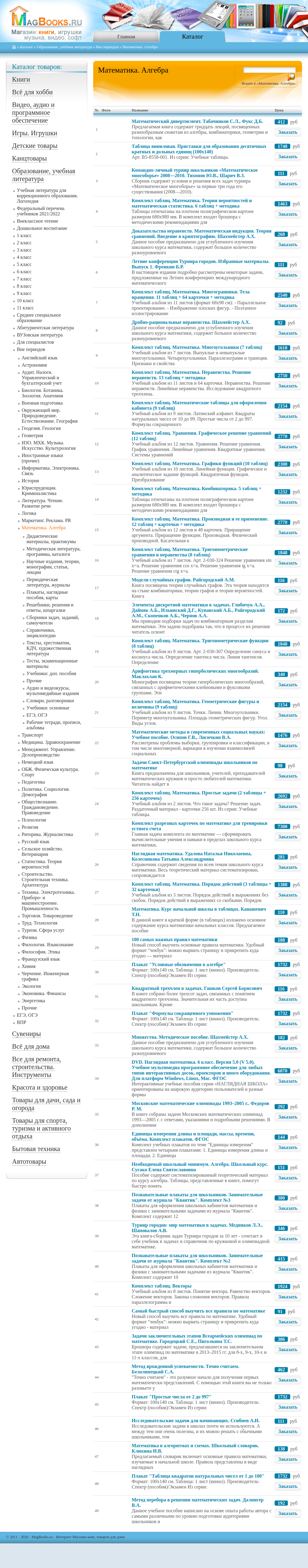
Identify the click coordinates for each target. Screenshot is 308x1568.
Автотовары (29, 1161)
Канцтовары (29, 158)
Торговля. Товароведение (47, 915)
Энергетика (33, 1000)
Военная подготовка (42, 402)
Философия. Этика (41, 951)
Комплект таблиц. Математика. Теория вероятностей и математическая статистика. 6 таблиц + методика (192, 203)
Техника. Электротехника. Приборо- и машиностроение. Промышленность (48, 900)
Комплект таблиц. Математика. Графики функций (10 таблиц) (200, 463)
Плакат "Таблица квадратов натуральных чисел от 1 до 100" (198, 1476)
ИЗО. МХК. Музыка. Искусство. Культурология (48, 445)
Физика (29, 937)
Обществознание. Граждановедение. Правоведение (40, 807)
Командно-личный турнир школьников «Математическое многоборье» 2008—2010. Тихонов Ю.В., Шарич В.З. (195, 172)
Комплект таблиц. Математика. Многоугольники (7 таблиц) (197, 347)
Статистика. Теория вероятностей (42, 864)
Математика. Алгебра (44, 527)
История (30, 480)
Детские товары (34, 145)
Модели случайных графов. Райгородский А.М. (183, 579)
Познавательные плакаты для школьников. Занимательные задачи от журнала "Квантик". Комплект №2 (197, 1258)
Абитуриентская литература (45, 327)
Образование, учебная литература (64, 47)
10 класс (25, 300)
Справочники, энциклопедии (41, 633)
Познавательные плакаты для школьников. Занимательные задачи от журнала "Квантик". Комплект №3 (197, 1197)
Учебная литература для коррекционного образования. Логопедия (47, 196)
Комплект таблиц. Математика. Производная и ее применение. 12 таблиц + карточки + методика (200, 521)
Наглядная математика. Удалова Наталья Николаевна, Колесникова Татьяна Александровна (192, 856)
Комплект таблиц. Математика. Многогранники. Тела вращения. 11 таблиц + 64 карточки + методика (191, 294)
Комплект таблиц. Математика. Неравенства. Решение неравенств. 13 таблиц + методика (191, 375)
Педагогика (33, 781)
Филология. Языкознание (47, 944)
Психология (34, 819)
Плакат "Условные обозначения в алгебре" (179, 964)
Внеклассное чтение (37, 221)
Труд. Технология (39, 922)
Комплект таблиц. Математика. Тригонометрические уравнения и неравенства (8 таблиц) (190, 552)
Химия (28, 966)
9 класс (24, 293)
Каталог (192, 36)
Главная (126, 36)
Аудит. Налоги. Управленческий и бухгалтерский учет (42, 378)
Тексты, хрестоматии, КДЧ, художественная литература (48, 648)
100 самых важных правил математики (174, 939)
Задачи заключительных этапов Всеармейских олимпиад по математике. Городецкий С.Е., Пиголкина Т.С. (197, 1338)
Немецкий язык (38, 762)
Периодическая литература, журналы (48, 582)
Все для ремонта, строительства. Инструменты (36, 1066)
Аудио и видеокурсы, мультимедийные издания (52, 690)
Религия (30, 827)
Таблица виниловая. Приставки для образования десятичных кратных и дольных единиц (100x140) (199, 149)
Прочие (34, 680)
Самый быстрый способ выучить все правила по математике (198, 1310)
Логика (29, 513)
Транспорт (32, 734)
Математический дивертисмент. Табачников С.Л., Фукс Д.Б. (197, 121)
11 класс (25, 307)
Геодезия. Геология (41, 428)
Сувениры (26, 1034)
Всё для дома (31, 1046)
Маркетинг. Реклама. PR (46, 520)
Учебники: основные (47, 707)
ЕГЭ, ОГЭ (36, 715)
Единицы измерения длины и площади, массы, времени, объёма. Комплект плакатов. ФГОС (193, 1136)
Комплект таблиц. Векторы (162, 1285)
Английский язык (39, 357)
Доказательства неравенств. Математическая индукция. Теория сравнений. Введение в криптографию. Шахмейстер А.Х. (202, 233)
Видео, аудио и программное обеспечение (33, 112)
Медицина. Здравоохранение (51, 742)
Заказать (287, 132)
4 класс (24, 257)
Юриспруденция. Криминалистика (39, 490)
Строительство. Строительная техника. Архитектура (45, 879)
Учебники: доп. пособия (51, 673)
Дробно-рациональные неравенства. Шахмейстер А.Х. (191, 322)
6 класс (24, 271)
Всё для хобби (32, 92)
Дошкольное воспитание (42, 228)
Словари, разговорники (50, 700)
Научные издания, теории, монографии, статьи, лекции (53, 567)
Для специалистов (35, 342)
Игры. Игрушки (34, 133)
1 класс (24, 235)
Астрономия (34, 365)
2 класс (24, 242)
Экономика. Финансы (44, 993)
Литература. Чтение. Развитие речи (42, 503)
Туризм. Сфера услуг (43, 930)
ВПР (21, 1022)
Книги (21, 79)
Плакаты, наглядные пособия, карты (47, 595)
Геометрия (32, 435)
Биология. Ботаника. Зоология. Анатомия (42, 393)
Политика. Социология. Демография (46, 792)
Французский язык (41, 959)
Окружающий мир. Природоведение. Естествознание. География (50, 416)
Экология (31, 986)
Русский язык (35, 841)
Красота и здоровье (39, 1087)
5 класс (24, 264)
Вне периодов (107, 47)
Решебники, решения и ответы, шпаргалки (49, 607)
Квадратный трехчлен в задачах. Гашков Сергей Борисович (197, 988)
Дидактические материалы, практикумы (51, 539)
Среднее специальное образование (39, 317)
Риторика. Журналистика (47, 834)
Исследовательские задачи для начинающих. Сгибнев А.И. (196, 1420)
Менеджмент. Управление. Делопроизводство (49, 752)
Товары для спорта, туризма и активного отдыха (41, 1128)
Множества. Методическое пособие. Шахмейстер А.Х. (190, 1037)
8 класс (24, 286)
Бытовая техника (36, 1149)
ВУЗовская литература (40, 334)
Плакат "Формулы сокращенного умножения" (182, 1013)
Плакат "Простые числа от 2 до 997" (172, 1396)
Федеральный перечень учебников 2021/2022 (41, 211)
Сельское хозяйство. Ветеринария (42, 851)
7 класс (24, 278)
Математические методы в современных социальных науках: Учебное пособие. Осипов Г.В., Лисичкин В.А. (198, 734)
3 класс (24, 249)
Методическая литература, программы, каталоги (53, 551)
